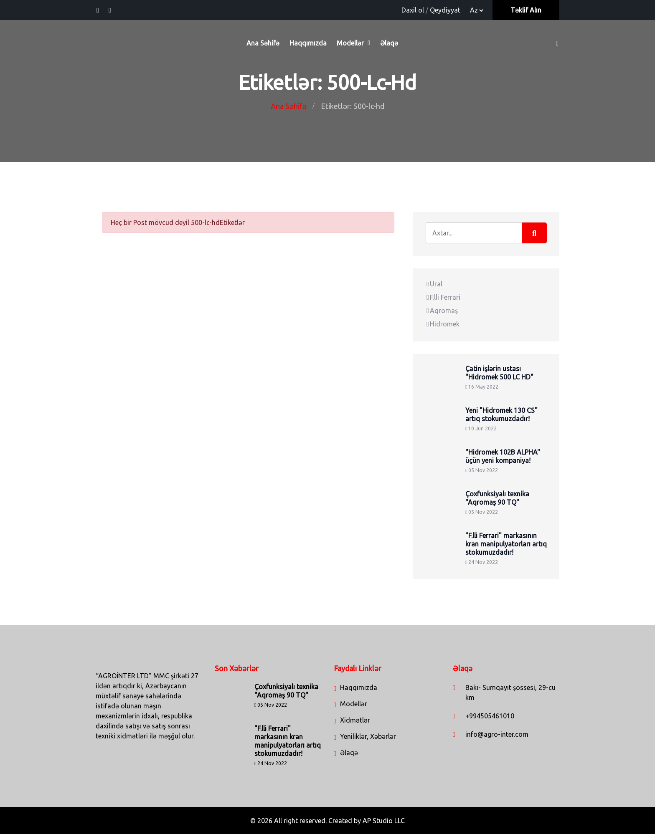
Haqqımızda (308, 43)
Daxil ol (412, 10)
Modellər (350, 43)
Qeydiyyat (445, 10)
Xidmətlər (355, 720)
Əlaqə (389, 43)
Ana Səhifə (262, 43)
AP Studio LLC (384, 820)
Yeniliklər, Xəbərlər (368, 736)
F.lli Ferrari (443, 297)
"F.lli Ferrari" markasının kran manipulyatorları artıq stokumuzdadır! (506, 544)
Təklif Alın (525, 10)
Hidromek (443, 324)
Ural (434, 284)
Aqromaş (442, 310)
